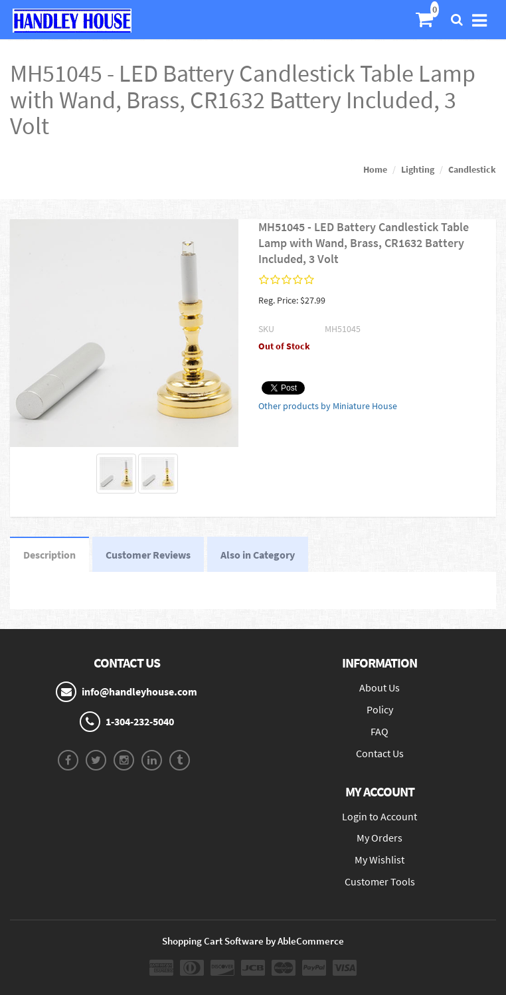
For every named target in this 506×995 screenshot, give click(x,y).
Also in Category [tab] (257, 554)
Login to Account (379, 816)
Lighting (417, 169)
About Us (379, 687)
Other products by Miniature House (327, 406)
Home (375, 169)
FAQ (379, 731)
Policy (380, 709)
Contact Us (380, 753)
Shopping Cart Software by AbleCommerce (253, 941)
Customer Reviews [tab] (148, 554)
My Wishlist (379, 859)
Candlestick (472, 169)
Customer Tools (380, 881)
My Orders (379, 837)
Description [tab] (49, 554)
